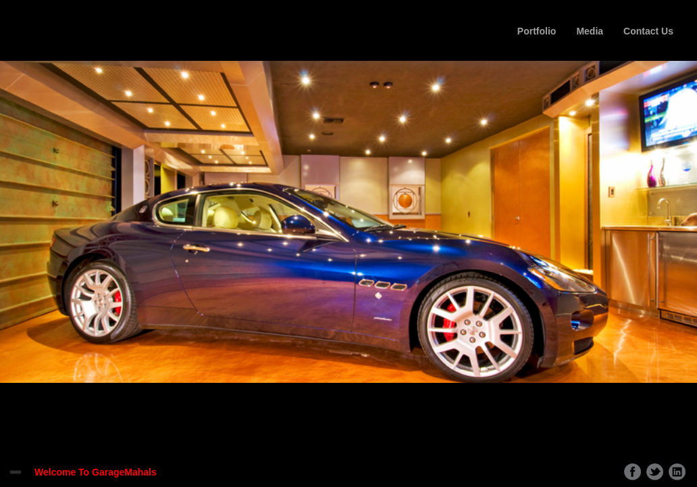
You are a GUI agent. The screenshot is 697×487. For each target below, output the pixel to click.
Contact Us (648, 31)
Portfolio (537, 31)
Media (589, 31)
